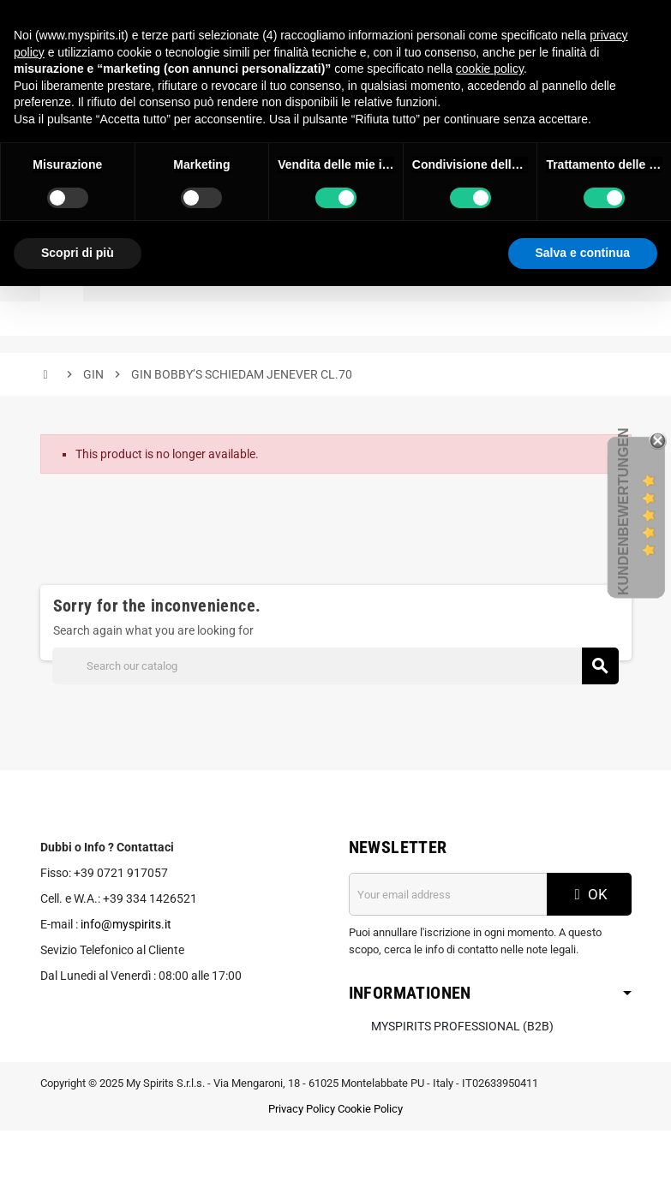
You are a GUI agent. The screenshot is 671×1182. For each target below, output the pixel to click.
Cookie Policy (370, 1108)
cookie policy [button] (490, 68)
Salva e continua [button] (583, 253)
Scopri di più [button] (77, 253)
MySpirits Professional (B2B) (462, 1026)
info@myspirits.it (126, 924)
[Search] (335, 666)
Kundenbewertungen (623, 511)
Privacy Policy (301, 1108)
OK (589, 894)
